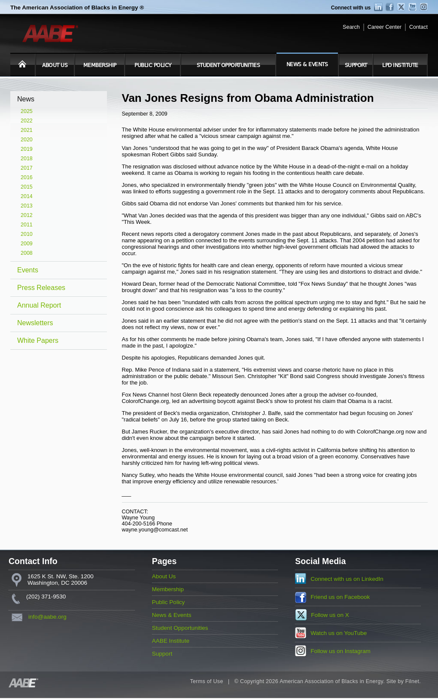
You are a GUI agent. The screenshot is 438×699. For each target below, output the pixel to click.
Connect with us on (346, 579)
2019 (27, 149)
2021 (27, 130)
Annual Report (39, 305)
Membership (99, 65)
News (25, 99)
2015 (27, 187)
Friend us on (340, 597)
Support (356, 65)
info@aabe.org (47, 617)
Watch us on (338, 633)
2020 (27, 140)
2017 (27, 168)
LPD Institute (400, 65)
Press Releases (41, 287)
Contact (418, 27)
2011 (27, 225)
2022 (27, 121)
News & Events (307, 64)
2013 (27, 206)
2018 (27, 159)
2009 (27, 244)
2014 (27, 196)
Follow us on (330, 615)
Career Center (385, 27)
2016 (27, 177)
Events (27, 270)
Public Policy (152, 65)
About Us (54, 65)
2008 (27, 253)
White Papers (37, 340)
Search (351, 27)
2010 (27, 234)
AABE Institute (170, 641)
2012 (27, 215)
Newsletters (35, 323)
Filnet (412, 681)
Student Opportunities (228, 65)
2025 (27, 111)
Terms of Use (206, 681)
